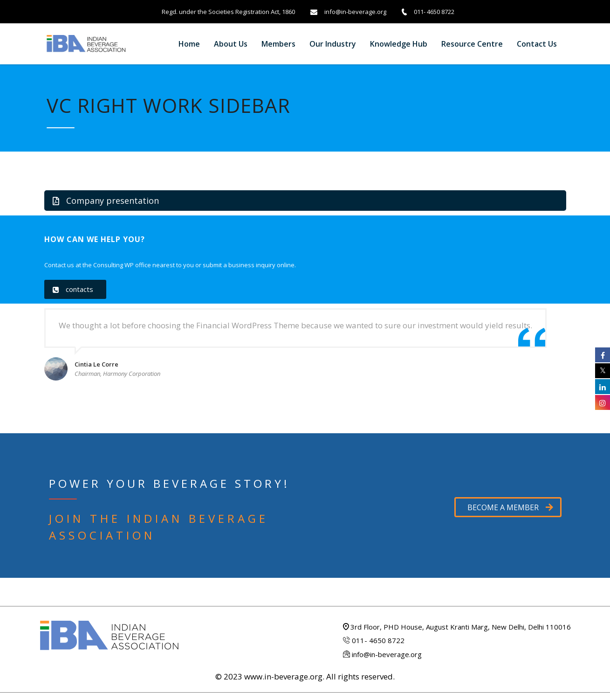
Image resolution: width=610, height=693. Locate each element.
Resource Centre (472, 44)
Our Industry (332, 44)
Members (278, 44)
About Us (230, 44)
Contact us (537, 44)
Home (189, 44)
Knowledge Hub (398, 44)
